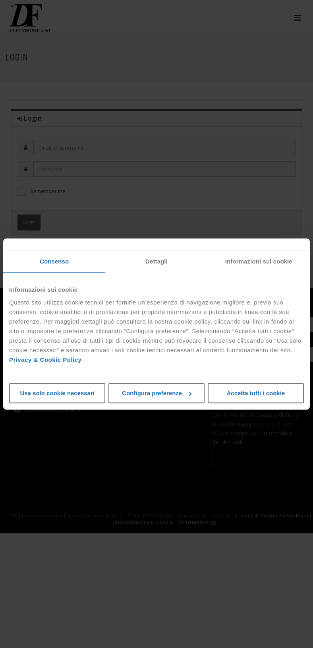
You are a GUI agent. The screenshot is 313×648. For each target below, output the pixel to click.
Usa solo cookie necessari (57, 393)
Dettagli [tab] (156, 261)
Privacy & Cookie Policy (45, 359)
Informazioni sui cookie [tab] (258, 261)
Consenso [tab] (54, 261)
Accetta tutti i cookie (255, 393)
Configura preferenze (156, 393)
